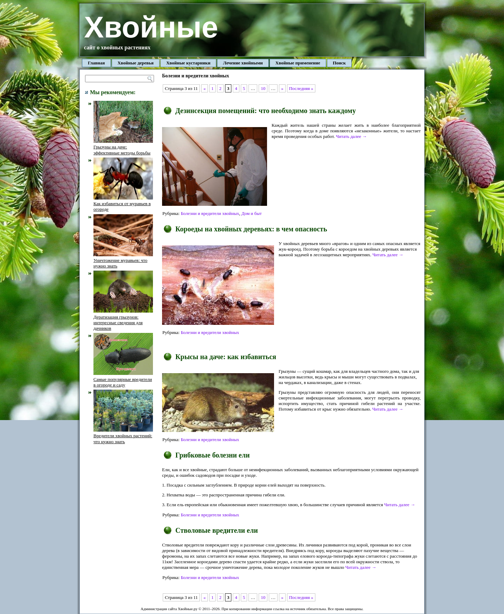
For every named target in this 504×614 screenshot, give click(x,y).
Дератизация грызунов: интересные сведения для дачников (123, 319)
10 (263, 88)
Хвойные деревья (136, 62)
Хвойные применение (297, 62)
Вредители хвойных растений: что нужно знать (123, 435)
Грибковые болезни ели (212, 455)
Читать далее (351, 136)
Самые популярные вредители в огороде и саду (123, 379)
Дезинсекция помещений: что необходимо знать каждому (265, 110)
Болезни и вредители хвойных (210, 213)
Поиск (339, 62)
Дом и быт (251, 213)
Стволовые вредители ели (216, 530)
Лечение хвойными (243, 62)
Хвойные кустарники (188, 62)
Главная (96, 62)
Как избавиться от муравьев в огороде (123, 203)
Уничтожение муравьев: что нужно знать (123, 260)
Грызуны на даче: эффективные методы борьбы (123, 147)
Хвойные (151, 27)
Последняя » (301, 88)
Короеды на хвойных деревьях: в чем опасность (251, 229)
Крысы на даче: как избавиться (225, 357)
